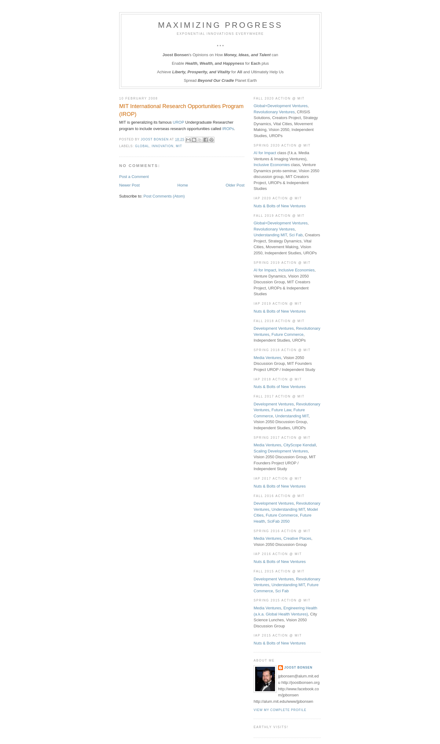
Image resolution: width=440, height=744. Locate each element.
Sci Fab (295, 235)
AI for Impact (265, 153)
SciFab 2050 (278, 521)
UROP (178, 122)
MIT (179, 146)
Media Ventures (267, 357)
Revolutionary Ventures (274, 112)
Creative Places (297, 538)
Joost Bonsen (298, 667)
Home (183, 185)
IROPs (228, 128)
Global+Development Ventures (281, 105)
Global (142, 146)
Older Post (235, 185)
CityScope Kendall (300, 445)
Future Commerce (288, 334)
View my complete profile (280, 710)
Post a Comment (134, 176)
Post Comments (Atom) (164, 196)
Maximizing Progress (220, 25)
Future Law (281, 410)
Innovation (163, 146)
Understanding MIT (270, 235)
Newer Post (129, 185)
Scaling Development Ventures (281, 451)
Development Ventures (274, 328)
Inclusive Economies (272, 164)
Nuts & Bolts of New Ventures (280, 206)
